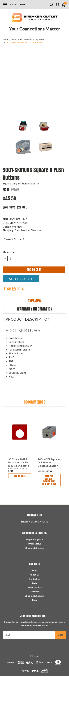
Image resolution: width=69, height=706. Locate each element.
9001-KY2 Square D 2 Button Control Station (49, 462)
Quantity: (9, 251)
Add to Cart (20, 475)
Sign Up (39, 539)
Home (5, 39)
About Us (34, 574)
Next (62, 402)
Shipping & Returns (34, 548)
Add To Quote (21, 279)
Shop (34, 570)
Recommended (34, 402)
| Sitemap (34, 656)
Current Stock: (14, 239)
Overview (34, 301)
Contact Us (34, 579)
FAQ (34, 583)
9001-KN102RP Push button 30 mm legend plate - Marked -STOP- (19, 464)
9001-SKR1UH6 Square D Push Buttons (24, 42)
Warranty (34, 591)
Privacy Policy (35, 587)
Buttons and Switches (22, 39)
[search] (50, 4)
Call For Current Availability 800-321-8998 (49, 480)
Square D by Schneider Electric (21, 183)
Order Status (34, 543)
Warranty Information (34, 309)
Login (29, 539)
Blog (34, 600)
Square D (40, 39)
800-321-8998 (17, 4)
